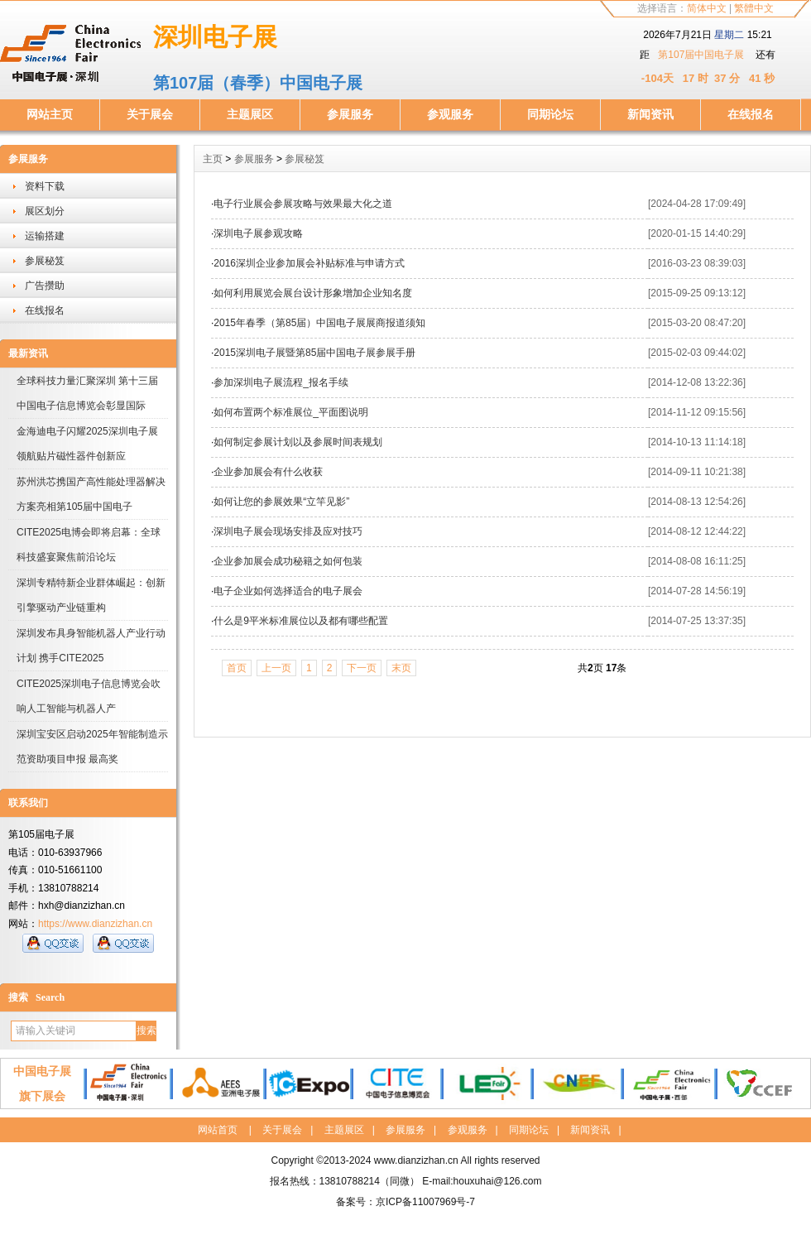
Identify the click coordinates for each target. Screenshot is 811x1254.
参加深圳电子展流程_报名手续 (281, 382)
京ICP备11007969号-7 (425, 1202)
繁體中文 (754, 8)
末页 (401, 668)
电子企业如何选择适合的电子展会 (288, 591)
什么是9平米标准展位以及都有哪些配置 (301, 621)
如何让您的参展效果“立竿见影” (281, 501)
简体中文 (707, 8)
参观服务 (450, 114)
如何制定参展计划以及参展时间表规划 (298, 442)
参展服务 (350, 114)
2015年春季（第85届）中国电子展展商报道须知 (319, 323)
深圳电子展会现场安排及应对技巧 (288, 531)
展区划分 (45, 211)
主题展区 (250, 114)
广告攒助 (45, 285)
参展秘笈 (45, 261)
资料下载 (45, 186)
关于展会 (150, 114)
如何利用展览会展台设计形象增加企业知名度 (313, 293)
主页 (213, 159)
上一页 (276, 668)
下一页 (362, 668)
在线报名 (750, 114)
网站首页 (218, 1130)
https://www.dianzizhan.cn (95, 924)
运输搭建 (45, 236)
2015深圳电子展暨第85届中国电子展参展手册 (314, 352)
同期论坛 (550, 114)
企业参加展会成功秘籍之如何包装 (288, 561)
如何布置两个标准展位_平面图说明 (291, 412)
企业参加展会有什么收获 (268, 472)
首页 (237, 668)
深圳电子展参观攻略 (258, 233)
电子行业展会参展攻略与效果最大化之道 (303, 203)
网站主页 (49, 114)
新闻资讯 (650, 114)
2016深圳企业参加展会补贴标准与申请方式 (309, 263)
